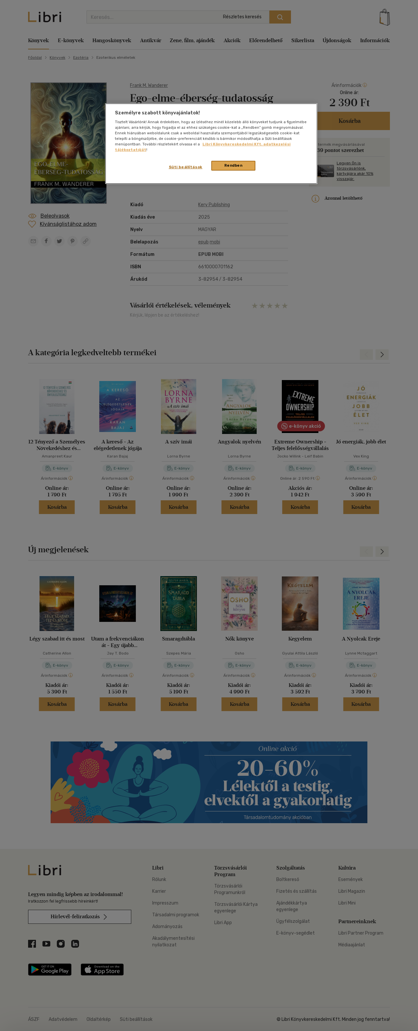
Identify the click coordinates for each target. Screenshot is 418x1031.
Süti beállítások (185, 167)
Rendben (233, 165)
